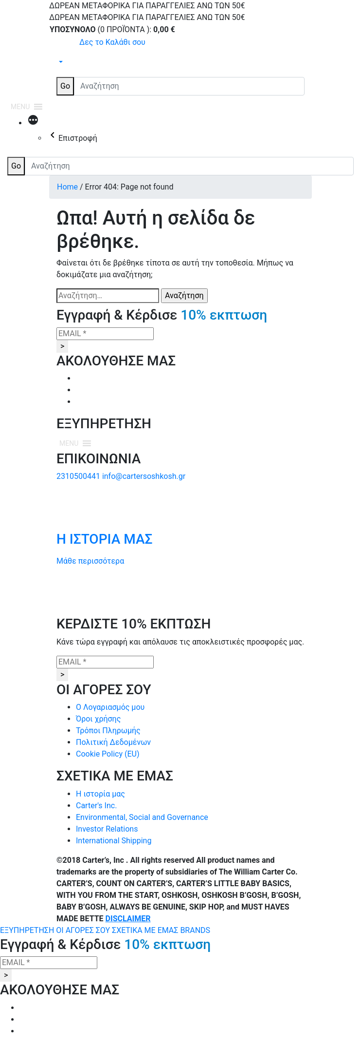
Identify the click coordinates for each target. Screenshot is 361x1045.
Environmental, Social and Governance (142, 817)
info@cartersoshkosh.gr (143, 476)
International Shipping (113, 840)
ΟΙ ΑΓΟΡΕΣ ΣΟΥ (84, 930)
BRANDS (195, 930)
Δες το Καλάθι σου (112, 42)
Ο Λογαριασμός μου (110, 707)
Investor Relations (107, 829)
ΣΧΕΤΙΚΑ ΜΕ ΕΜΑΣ (146, 930)
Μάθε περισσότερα (90, 561)
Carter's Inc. (96, 805)
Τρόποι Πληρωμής (108, 730)
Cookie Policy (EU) (107, 754)
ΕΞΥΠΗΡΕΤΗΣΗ (28, 930)
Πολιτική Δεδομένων (113, 742)
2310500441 (78, 476)
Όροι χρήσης (98, 718)
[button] (20, 106)
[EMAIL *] (105, 333)
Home (67, 186)
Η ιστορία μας (100, 793)
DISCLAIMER (128, 918)
